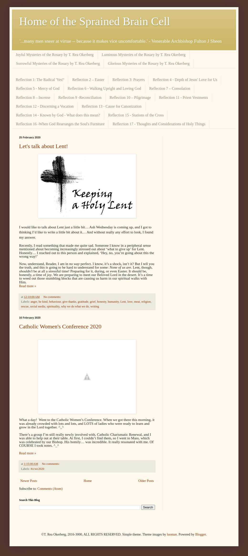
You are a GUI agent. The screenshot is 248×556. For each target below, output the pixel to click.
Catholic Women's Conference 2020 (60, 326)
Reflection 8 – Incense (33, 97)
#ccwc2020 (37, 469)
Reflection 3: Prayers (129, 80)
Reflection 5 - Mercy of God (38, 88)
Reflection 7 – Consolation (169, 88)
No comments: (52, 297)
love (130, 301)
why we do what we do (75, 306)
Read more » (27, 286)
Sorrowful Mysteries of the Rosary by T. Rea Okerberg (58, 63)
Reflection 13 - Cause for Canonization (112, 106)
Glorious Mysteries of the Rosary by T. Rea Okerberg (149, 63)
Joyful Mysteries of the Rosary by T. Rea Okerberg (55, 55)
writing (94, 306)
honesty (101, 301)
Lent (123, 301)
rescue (25, 306)
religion (146, 301)
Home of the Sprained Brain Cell (94, 21)
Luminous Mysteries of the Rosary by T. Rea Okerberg (144, 55)
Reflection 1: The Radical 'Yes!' (40, 80)
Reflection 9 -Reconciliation (80, 97)
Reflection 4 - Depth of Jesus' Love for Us (185, 80)
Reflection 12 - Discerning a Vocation (45, 106)
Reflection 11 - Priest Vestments (183, 97)
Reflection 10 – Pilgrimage (130, 97)
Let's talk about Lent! (43, 146)
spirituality (53, 306)
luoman (172, 534)
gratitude (83, 301)
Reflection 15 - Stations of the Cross (136, 115)
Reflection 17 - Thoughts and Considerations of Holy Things (159, 124)
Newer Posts (28, 481)
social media (37, 306)
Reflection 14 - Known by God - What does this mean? (58, 115)
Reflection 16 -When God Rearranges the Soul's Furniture (60, 124)
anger (34, 301)
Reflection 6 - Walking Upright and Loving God (104, 88)
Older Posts (146, 481)
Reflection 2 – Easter (88, 80)
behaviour (55, 301)
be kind (43, 301)
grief (93, 301)
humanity (113, 301)
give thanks (69, 301)
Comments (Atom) (49, 489)
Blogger (200, 534)
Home (88, 481)
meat (137, 301)
